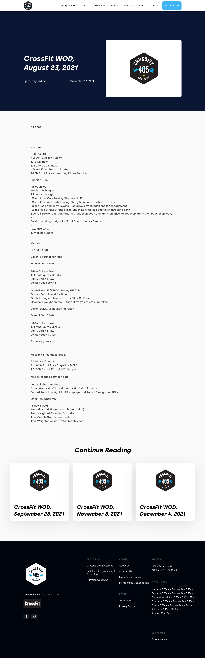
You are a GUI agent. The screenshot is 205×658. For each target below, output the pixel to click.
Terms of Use (126, 600)
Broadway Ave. (160, 639)
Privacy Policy (127, 606)
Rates (114, 5)
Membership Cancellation (134, 582)
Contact (154, 5)
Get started (172, 5)
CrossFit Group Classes (100, 565)
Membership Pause (130, 577)
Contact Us (125, 571)
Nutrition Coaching (97, 580)
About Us (128, 5)
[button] (68, 5)
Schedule (100, 5)
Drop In (85, 5)
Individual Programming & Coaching (101, 573)
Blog (141, 5)
